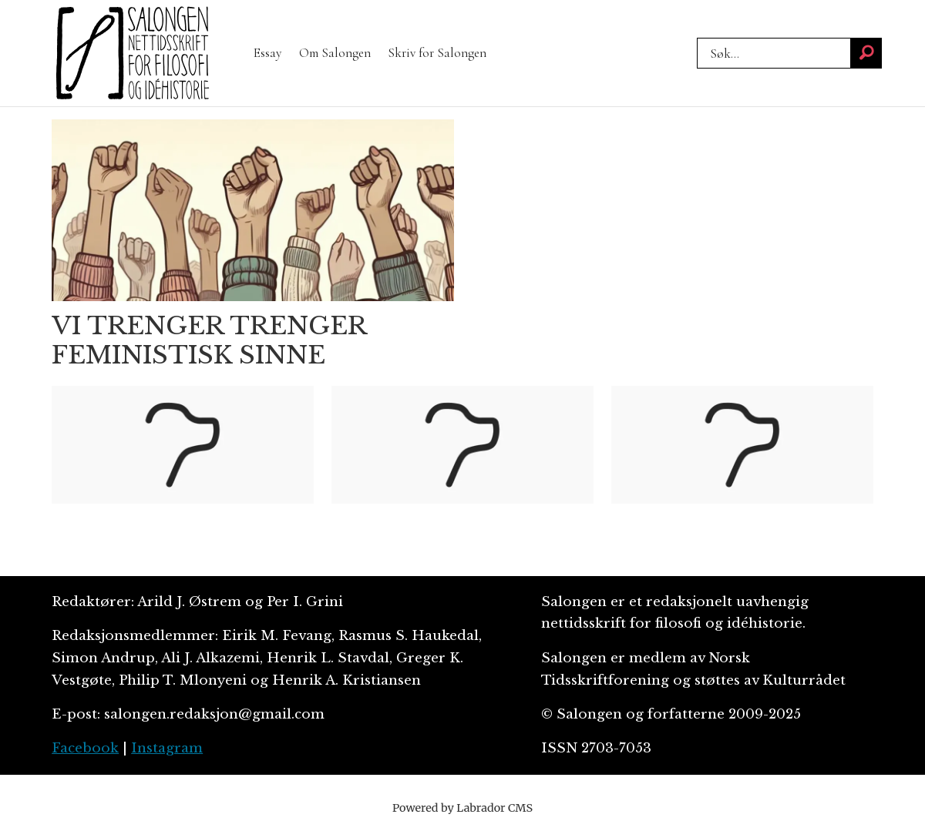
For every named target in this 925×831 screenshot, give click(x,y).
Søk (696, 37)
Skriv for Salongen (437, 53)
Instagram (167, 748)
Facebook (85, 748)
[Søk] (866, 53)
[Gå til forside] (133, 53)
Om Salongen (335, 53)
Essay (267, 53)
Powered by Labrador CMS (462, 808)
